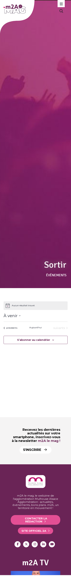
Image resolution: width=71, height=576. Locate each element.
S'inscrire (35, 450)
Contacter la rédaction (36, 520)
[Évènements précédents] (10, 328)
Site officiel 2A (33, 530)
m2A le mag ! (49, 441)
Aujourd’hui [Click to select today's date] (35, 327)
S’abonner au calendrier (33, 340)
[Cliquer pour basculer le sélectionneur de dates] (12, 316)
